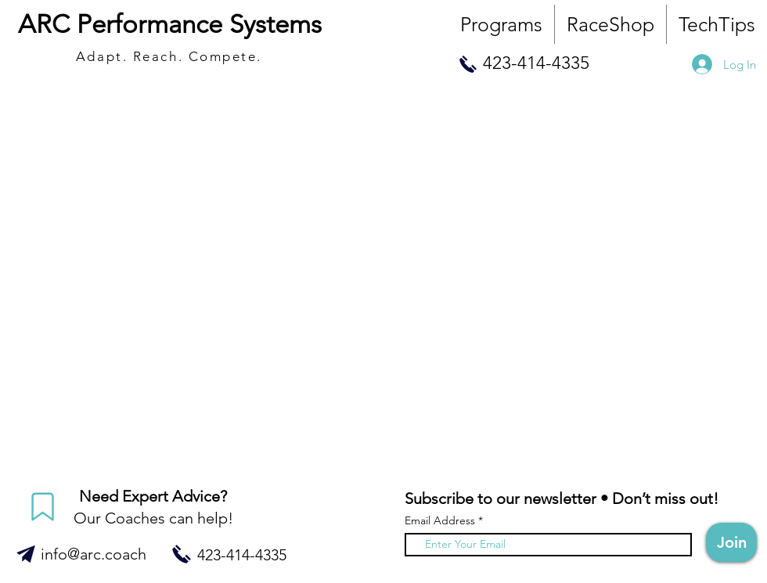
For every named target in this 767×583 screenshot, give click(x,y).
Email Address (440, 520)
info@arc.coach (93, 554)
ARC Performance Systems (170, 24)
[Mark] (42, 507)
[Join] (731, 542)
